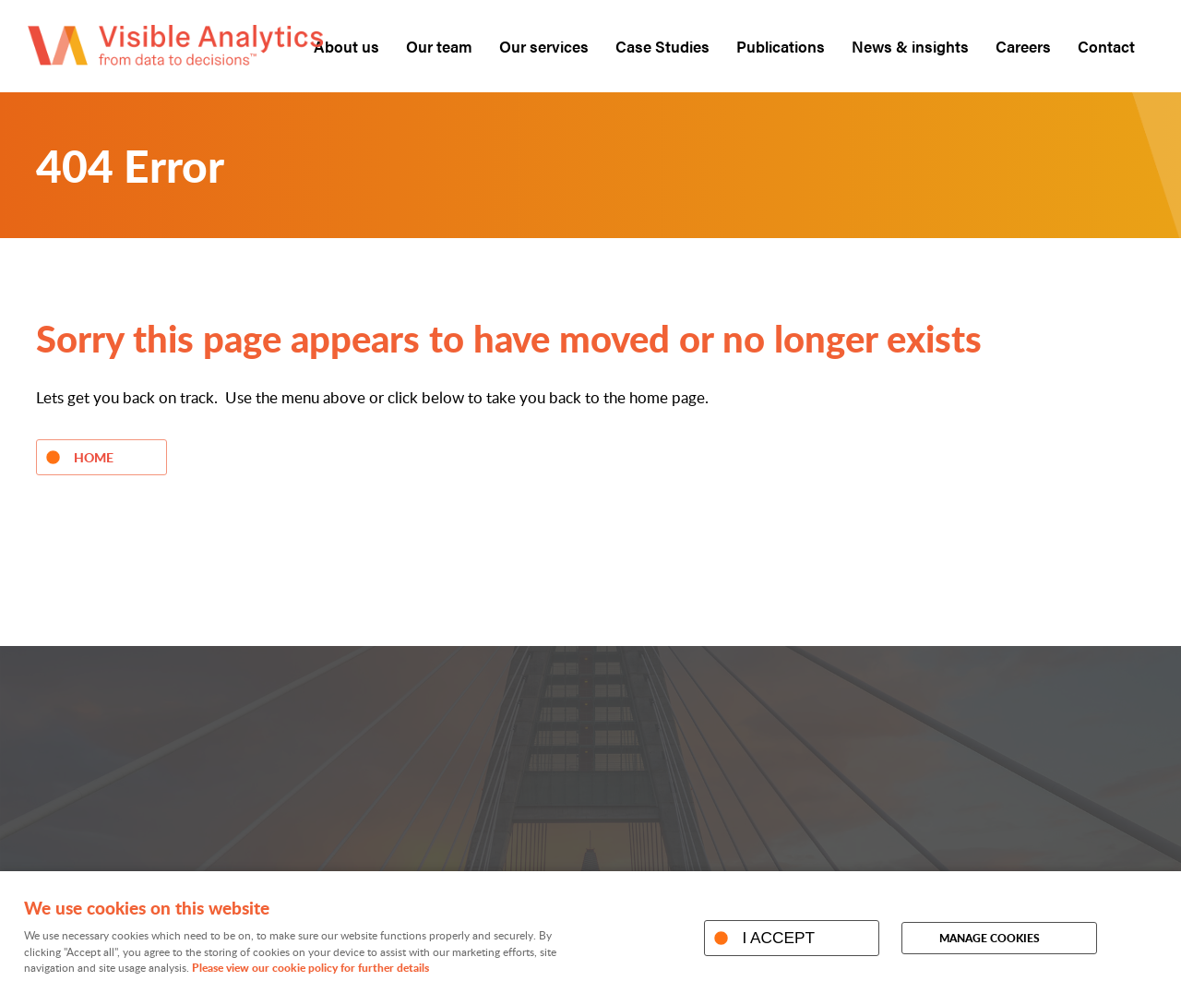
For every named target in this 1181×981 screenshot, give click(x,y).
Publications (780, 46)
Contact (1106, 46)
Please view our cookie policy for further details (310, 967)
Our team (439, 46)
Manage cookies (989, 938)
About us (346, 46)
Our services (544, 46)
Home (93, 457)
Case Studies (662, 46)
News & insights (910, 46)
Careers (1023, 46)
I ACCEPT (778, 937)
